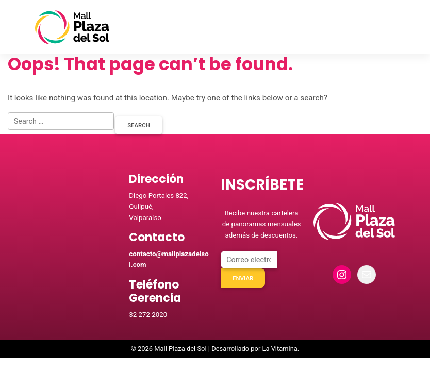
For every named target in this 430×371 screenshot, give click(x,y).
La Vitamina (279, 349)
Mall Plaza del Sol (180, 349)
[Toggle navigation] (381, 27)
